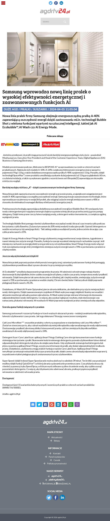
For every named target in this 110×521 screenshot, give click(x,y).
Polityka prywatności (57, 463)
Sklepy (57, 440)
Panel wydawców (57, 456)
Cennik (57, 460)
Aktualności (56, 437)
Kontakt (57, 453)
